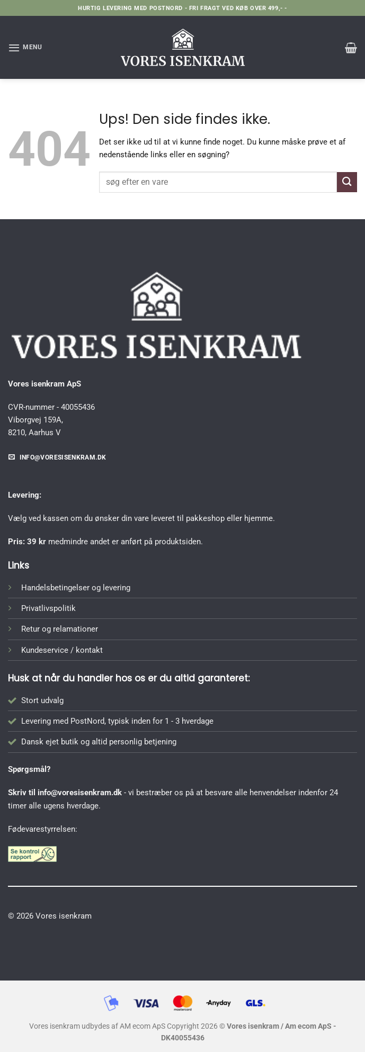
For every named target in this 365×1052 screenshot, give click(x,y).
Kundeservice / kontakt (62, 650)
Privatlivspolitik (48, 608)
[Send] (347, 182)
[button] (25, 47)
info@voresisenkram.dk (80, 792)
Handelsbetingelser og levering (75, 587)
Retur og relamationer (59, 629)
